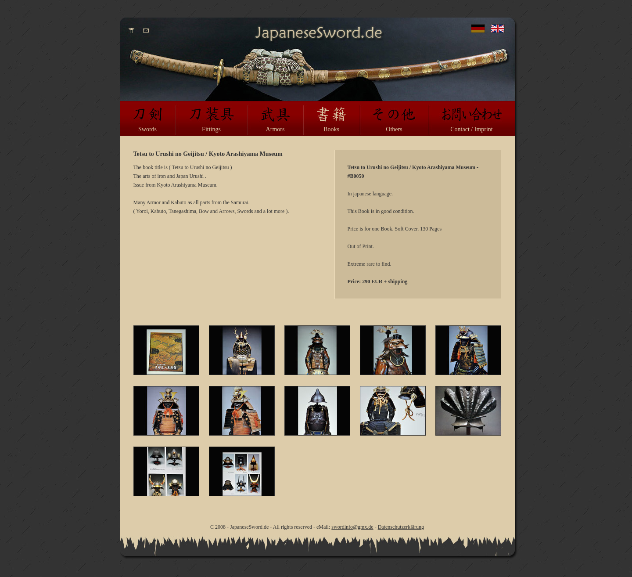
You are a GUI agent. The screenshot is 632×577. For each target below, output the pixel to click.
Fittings (211, 129)
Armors (275, 129)
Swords (147, 129)
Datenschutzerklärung (401, 527)
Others (394, 129)
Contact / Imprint (471, 129)
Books (331, 129)
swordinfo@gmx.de (352, 527)
